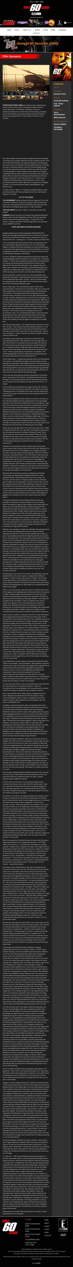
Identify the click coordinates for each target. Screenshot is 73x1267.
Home (9, 30)
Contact (36, 33)
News (53, 30)
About (46, 1223)
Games (37, 30)
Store (45, 30)
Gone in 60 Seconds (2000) (32, 1225)
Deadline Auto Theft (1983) (31, 1244)
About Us (26, 30)
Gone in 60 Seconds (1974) (32, 1235)
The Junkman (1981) (32, 1240)
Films (16, 30)
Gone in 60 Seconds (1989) (32, 1230)
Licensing (62, 30)
